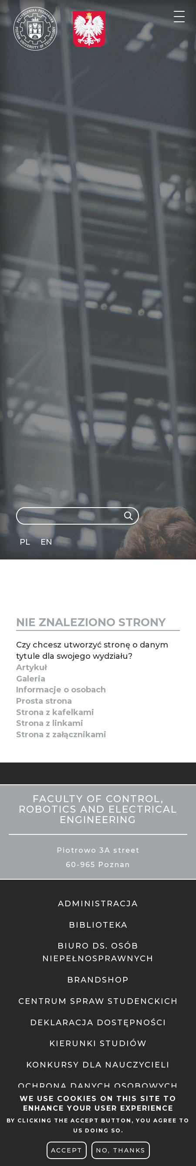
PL (25, 542)
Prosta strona (44, 701)
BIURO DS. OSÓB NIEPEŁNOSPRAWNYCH (98, 952)
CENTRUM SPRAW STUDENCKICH (98, 1001)
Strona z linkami (49, 723)
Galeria (30, 679)
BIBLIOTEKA (98, 925)
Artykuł (31, 667)
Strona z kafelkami (55, 712)
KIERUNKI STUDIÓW (98, 1043)
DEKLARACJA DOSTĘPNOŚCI (98, 1022)
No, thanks (120, 1150)
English (47, 543)
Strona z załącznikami (61, 734)
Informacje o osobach (61, 690)
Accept (66, 1150)
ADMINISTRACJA (98, 903)
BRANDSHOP (98, 980)
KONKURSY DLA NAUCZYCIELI (98, 1065)
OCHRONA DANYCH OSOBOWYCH (98, 1086)
